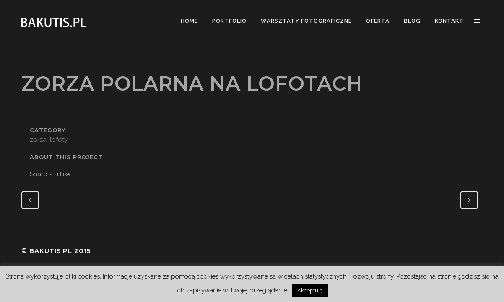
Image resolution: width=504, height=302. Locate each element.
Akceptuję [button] (310, 290)
